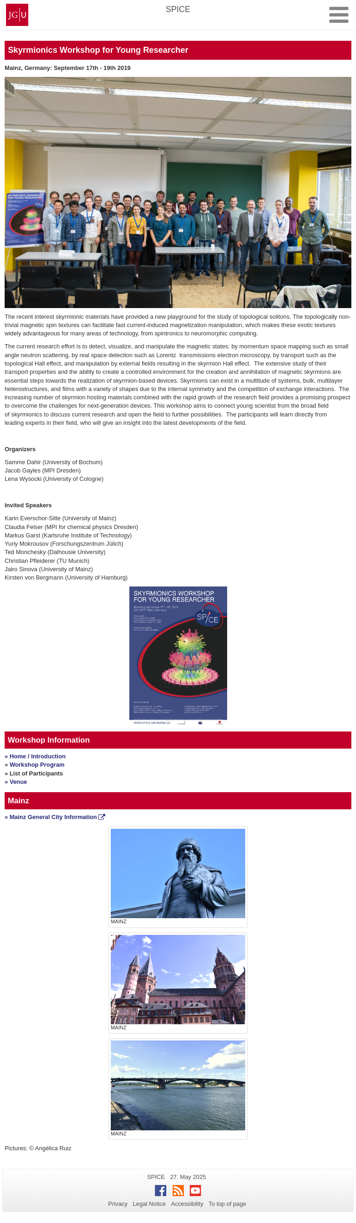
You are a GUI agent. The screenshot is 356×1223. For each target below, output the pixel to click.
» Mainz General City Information (51, 816)
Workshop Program (37, 764)
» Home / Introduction (35, 756)
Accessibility (187, 1203)
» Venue (16, 781)
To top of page (227, 1203)
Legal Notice (149, 1203)
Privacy (117, 1203)
